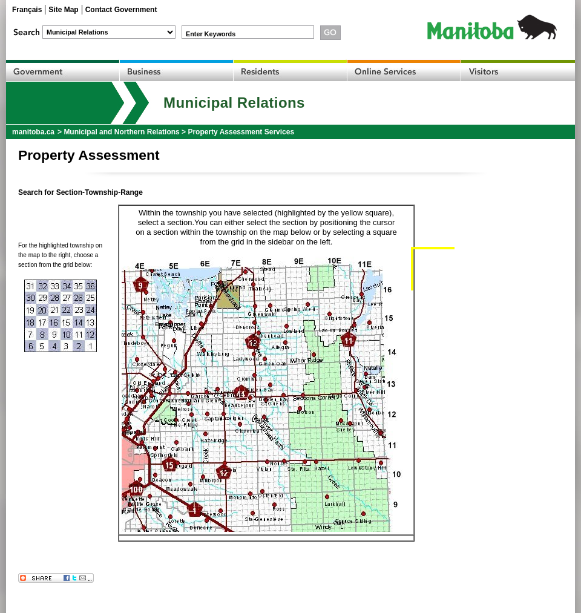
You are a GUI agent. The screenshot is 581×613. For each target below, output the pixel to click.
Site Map (63, 9)
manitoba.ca (33, 132)
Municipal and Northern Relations (121, 132)
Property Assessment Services (241, 132)
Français (27, 9)
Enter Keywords (210, 34)
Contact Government (121, 9)
